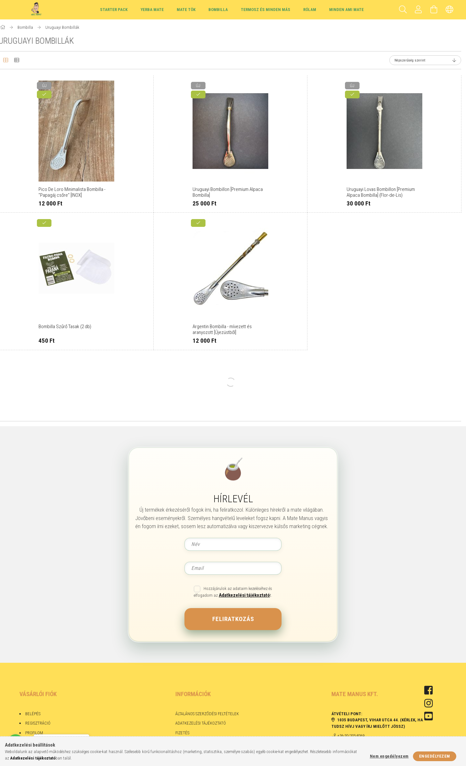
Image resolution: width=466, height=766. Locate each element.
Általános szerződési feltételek (207, 713)
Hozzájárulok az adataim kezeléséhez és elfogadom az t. (233, 592)
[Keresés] (403, 9)
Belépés (32, 713)
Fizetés (182, 732)
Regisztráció (37, 723)
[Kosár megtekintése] (434, 9)
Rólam (309, 9)
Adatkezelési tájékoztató (200, 723)
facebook (428, 690)
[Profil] (418, 9)
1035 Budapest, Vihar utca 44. (368, 719)
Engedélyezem (434, 756)
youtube (428, 716)
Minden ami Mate (346, 9)
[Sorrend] (425, 60)
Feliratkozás (233, 619)
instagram (428, 703)
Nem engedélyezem (389, 756)
